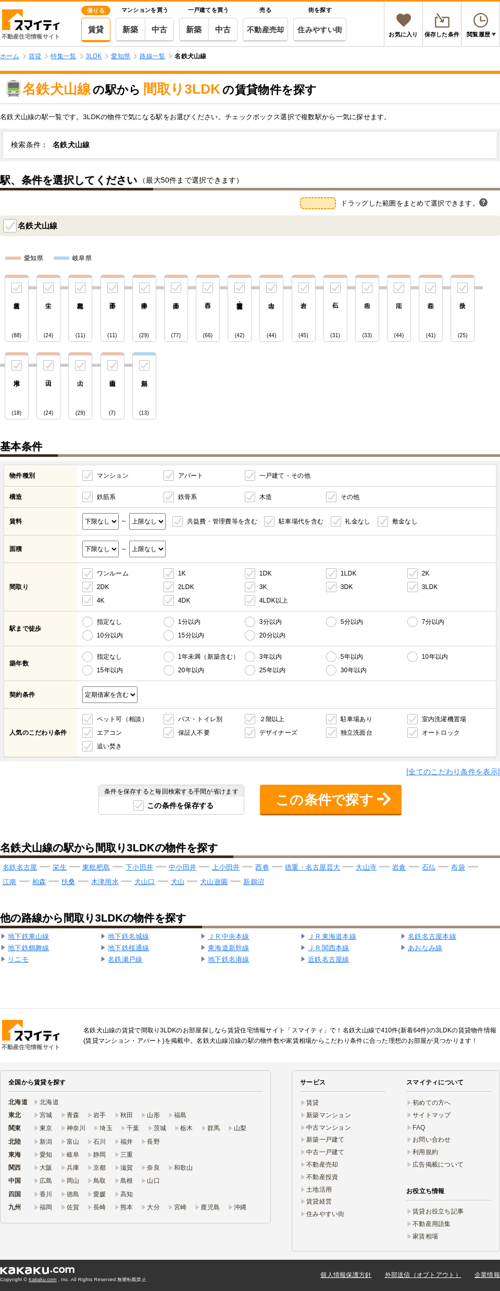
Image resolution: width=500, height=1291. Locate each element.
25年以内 (272, 670)
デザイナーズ (278, 732)
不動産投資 (322, 1177)
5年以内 (352, 656)
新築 (130, 29)
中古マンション (328, 1127)
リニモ (18, 959)
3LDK (430, 587)
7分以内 (433, 621)
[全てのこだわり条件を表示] (453, 772)
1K (182, 573)
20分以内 (272, 635)
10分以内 (110, 635)
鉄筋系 (106, 497)
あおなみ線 (425, 948)
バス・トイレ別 (200, 719)
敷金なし (405, 521)
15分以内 (191, 635)
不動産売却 (265, 29)
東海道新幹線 (228, 948)
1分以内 (189, 621)
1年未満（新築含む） (208, 656)
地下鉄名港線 (228, 959)
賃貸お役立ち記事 (438, 1211)
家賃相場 (425, 1236)
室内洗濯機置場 (444, 719)
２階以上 (272, 719)
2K (426, 573)
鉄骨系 (187, 497)
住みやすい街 (319, 29)
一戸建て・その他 (284, 475)
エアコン (109, 732)
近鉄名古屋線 (328, 959)
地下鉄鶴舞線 (28, 948)
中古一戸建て (325, 1152)
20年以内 (191, 670)
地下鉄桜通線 (128, 948)
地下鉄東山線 (28, 936)
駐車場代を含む (301, 521)
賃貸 (96, 29)
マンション (113, 475)
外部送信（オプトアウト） (423, 1275)
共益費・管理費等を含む (222, 521)
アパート (191, 475)
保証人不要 (194, 732)
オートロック (441, 732)
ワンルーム (113, 573)
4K (101, 600)
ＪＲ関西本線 (328, 948)
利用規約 (425, 1152)
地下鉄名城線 (128, 936)
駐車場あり (356, 719)
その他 (350, 497)
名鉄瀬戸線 (125, 959)
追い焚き (109, 746)
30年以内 (354, 670)
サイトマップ (432, 1115)
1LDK (349, 573)
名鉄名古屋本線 (432, 936)
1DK (265, 573)
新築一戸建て (325, 1139)
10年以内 (435, 656)
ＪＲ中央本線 (228, 936)
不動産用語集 (432, 1224)
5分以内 (352, 621)
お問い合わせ (432, 1139)
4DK (184, 600)
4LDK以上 (274, 600)
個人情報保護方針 (345, 1275)
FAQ (419, 1127)
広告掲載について (438, 1164)
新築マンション (328, 1115)
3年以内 (270, 656)
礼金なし (357, 521)
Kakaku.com (43, 1279)
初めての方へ (432, 1102)
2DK (103, 587)
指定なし (109, 621)
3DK (347, 587)
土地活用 (319, 1189)
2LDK (186, 587)
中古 (160, 29)
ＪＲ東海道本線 (332, 936)
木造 (265, 497)
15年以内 (110, 670)
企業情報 (487, 1275)
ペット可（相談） (122, 719)
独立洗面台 (356, 732)
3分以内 (270, 621)
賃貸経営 (319, 1201)
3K (263, 587)
